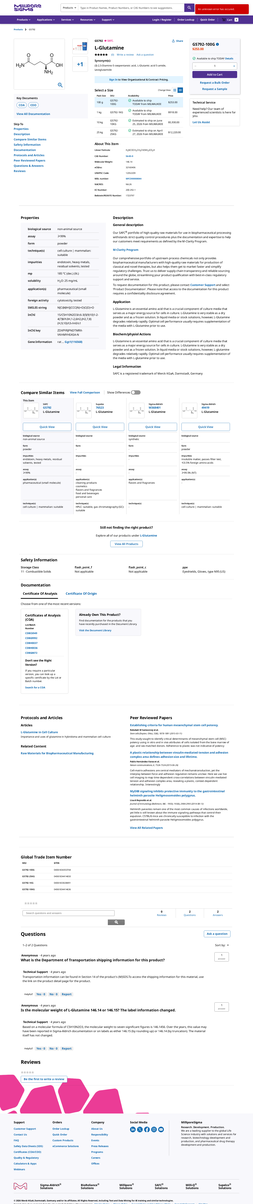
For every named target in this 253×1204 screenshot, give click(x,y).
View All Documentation (33, 114)
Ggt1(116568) (73, 342)
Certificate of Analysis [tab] (40, 593)
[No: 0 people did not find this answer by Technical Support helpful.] (53, 985)
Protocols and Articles (29, 155)
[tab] (21, 29)
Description (22, 134)
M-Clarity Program (125, 250)
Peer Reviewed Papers (29, 160)
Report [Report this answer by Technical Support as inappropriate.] (67, 985)
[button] (161, 19)
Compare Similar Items (30, 139)
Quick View (47, 427)
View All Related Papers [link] (146, 828)
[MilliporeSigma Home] (27, 7)
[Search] (189, 8)
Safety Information (27, 145)
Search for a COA (35, 687)
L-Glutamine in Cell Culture (39, 732)
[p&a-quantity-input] (214, 66)
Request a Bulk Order (215, 82)
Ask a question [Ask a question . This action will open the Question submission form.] (145, 54)
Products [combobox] (68, 7)
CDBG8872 (31, 652)
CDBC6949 (31, 633)
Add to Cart (214, 74)
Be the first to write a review (45, 1071)
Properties (21, 129)
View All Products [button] (126, 544)
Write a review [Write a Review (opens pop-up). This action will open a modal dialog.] (125, 54)
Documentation (25, 150)
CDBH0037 (31, 643)
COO (33, 105)
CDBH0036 (31, 648)
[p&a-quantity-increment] (234, 66)
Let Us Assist (201, 122)
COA (22, 105)
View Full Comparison (85, 392)
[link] (31, 903)
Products (18, 29)
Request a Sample (214, 89)
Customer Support (202, 285)
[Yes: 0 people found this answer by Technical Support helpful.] (41, 985)
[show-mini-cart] (230, 19)
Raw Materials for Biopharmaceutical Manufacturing (57, 753)
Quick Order (207, 19)
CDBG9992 (31, 638)
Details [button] (229, 58)
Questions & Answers (29, 166)
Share (177, 41)
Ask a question (217, 925)
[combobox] (128, 8)
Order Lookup (185, 19)
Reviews (20, 171)
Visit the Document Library (95, 630)
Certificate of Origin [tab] (81, 593)
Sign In (113, 79)
